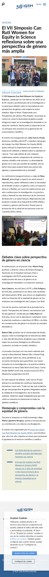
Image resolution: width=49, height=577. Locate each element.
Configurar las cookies (23, 561)
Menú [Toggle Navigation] (41, 4)
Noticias (6, 22)
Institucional (6, 92)
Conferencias (39, 91)
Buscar (3, 4)
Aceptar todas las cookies (24, 553)
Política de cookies (18, 539)
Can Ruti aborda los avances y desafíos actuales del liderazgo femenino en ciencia (28, 453)
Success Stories (16, 92)
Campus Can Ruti (29, 91)
